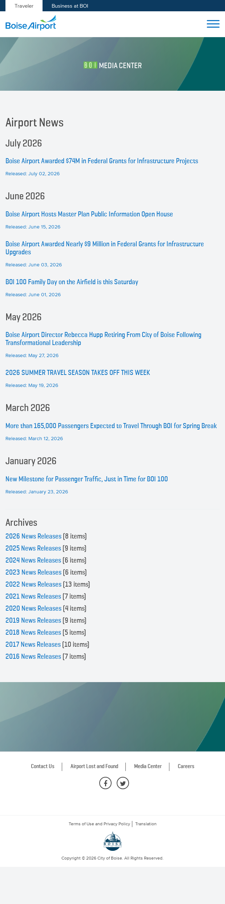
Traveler (24, 6)
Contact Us (43, 767)
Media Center (148, 767)
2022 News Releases (33, 584)
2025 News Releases (33, 548)
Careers (186, 767)
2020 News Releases (33, 608)
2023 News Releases (33, 572)
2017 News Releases (33, 644)
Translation (146, 823)
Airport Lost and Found (94, 767)
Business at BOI (70, 6)
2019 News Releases (33, 620)
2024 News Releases (33, 560)
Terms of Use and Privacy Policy (99, 823)
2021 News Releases (33, 596)
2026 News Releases (33, 536)
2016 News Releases (33, 656)
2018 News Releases (33, 632)
